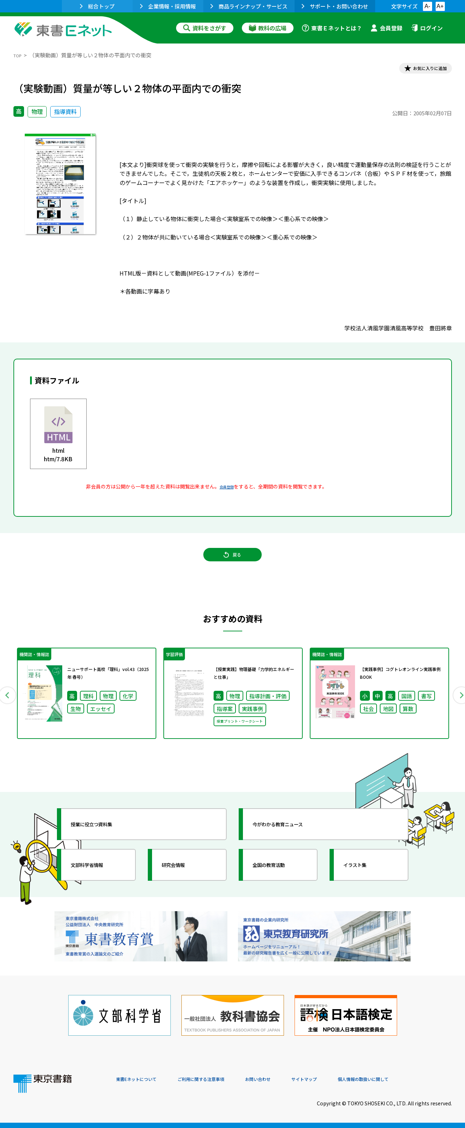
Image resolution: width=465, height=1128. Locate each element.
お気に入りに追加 (421, 70)
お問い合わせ (291, 1080)
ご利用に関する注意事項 (222, 1080)
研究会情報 (182, 883)
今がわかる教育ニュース (292, 842)
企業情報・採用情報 (168, 6)
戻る (232, 565)
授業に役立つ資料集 (104, 842)
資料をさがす (204, 28)
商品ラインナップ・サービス (248, 6)
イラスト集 (364, 883)
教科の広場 (267, 28)
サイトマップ (346, 1080)
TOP (18, 55)
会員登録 (386, 28)
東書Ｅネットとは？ (332, 28)
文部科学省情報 (97, 883)
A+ (439, 6)
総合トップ (97, 6)
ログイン (427, 28)
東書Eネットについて (143, 1080)
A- (427, 6)
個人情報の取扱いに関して (418, 1080)
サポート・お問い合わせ (335, 6)
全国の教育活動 (279, 883)
